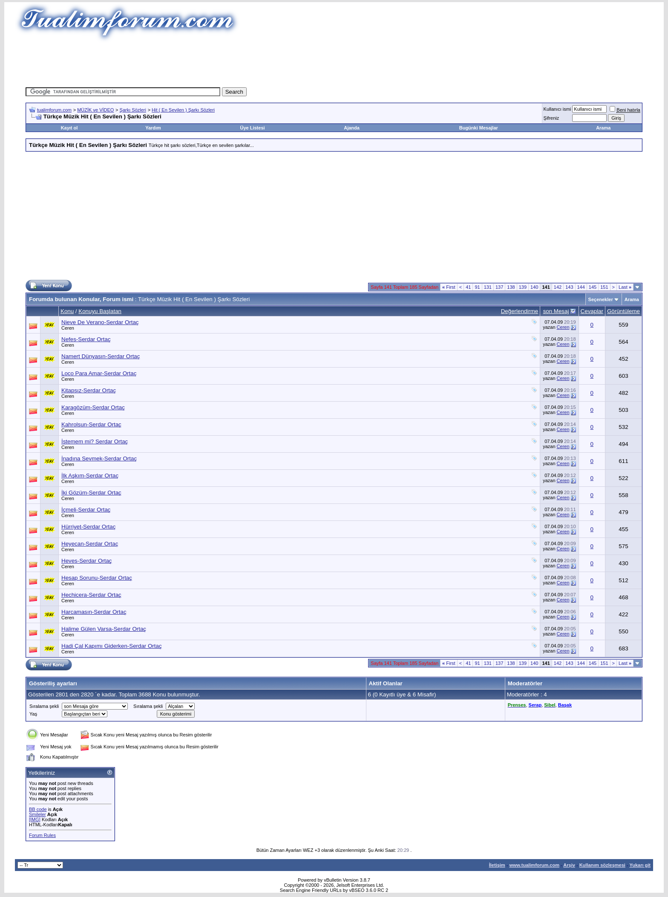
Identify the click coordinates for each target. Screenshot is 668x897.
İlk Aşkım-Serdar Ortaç (89, 475)
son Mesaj (556, 311)
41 (468, 287)
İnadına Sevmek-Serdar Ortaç (99, 458)
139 (523, 287)
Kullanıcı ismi (557, 109)
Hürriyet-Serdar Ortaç (88, 526)
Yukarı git (640, 865)
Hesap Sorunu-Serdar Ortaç (96, 578)
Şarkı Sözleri (133, 109)
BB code (38, 809)
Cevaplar (592, 311)
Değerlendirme (519, 311)
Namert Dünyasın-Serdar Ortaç (100, 356)
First (448, 287)
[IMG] (34, 819)
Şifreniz (551, 118)
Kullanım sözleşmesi (602, 865)
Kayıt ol (69, 127)
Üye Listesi (252, 127)
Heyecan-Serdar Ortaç (89, 543)
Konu (67, 311)
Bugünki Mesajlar (478, 127)
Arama (603, 127)
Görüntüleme (623, 311)
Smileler (37, 814)
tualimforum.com (54, 109)
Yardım (153, 127)
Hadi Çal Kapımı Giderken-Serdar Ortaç (111, 646)
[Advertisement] (334, 62)
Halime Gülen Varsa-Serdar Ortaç (103, 629)
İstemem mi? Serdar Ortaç (94, 441)
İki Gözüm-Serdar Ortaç (91, 492)
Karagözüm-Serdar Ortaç (93, 407)
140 (534, 287)
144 (581, 287)
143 (569, 287)
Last (625, 287)
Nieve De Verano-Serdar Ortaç (100, 322)
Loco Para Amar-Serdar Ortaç (98, 373)
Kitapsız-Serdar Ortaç (88, 390)
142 (557, 287)
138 (511, 287)
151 (604, 287)
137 (499, 287)
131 (488, 287)
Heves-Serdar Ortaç (86, 561)
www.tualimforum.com (534, 865)
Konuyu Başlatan (99, 311)
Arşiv (569, 865)
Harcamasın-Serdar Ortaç (94, 612)
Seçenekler (600, 299)
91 (477, 287)
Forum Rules (42, 835)
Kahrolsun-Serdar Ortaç (91, 424)
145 (592, 287)
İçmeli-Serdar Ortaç (86, 509)
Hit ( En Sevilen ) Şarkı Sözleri (183, 109)
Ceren (67, 328)
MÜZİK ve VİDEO (95, 109)
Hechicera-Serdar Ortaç (91, 595)
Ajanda (352, 127)
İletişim (497, 865)
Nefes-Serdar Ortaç (86, 339)
